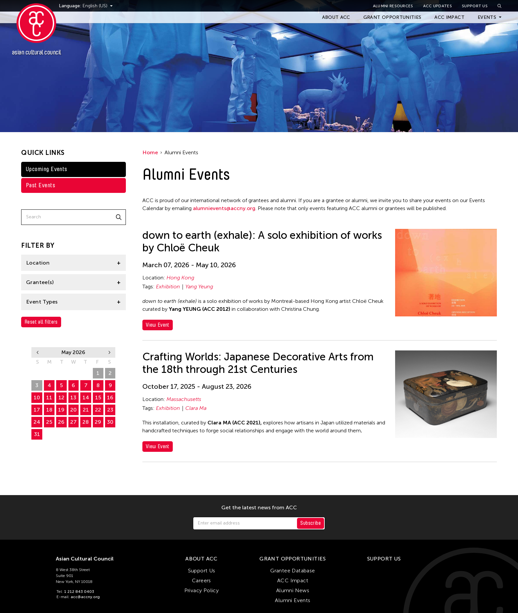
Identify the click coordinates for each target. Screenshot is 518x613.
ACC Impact (449, 17)
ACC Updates (437, 6)
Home (150, 152)
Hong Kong (180, 277)
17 (37, 410)
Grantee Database (292, 570)
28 (61, 373)
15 (98, 397)
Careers (201, 580)
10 (37, 397)
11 (49, 397)
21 (86, 410)
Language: (79, 6)
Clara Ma (195, 408)
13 (73, 397)
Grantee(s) (40, 282)
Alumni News (292, 590)
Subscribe (310, 523)
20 (73, 410)
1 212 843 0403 (79, 591)
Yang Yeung (199, 286)
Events (487, 17)
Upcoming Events (46, 169)
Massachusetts (183, 399)
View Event (157, 325)
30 (86, 373)
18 (49, 410)
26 (37, 373)
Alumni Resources (393, 6)
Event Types (41, 302)
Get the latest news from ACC (259, 507)
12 (61, 397)
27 (49, 373)
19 (61, 410)
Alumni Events (292, 600)
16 (110, 397)
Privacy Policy (201, 590)
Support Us (475, 6)
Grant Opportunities (392, 17)
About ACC (336, 17)
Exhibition (168, 286)
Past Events (40, 185)
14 (86, 397)
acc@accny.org (85, 597)
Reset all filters (41, 322)
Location (38, 263)
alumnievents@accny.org (224, 208)
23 (110, 410)
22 (98, 410)
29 (73, 373)
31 (37, 434)
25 (49, 422)
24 (37, 422)
